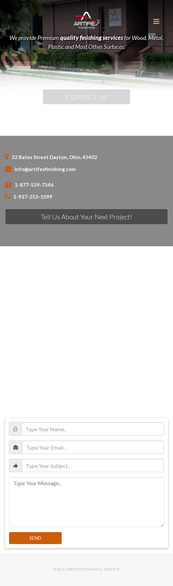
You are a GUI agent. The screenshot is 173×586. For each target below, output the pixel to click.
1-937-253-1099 (32, 197)
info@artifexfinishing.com (45, 169)
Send (35, 538)
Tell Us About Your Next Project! (86, 217)
